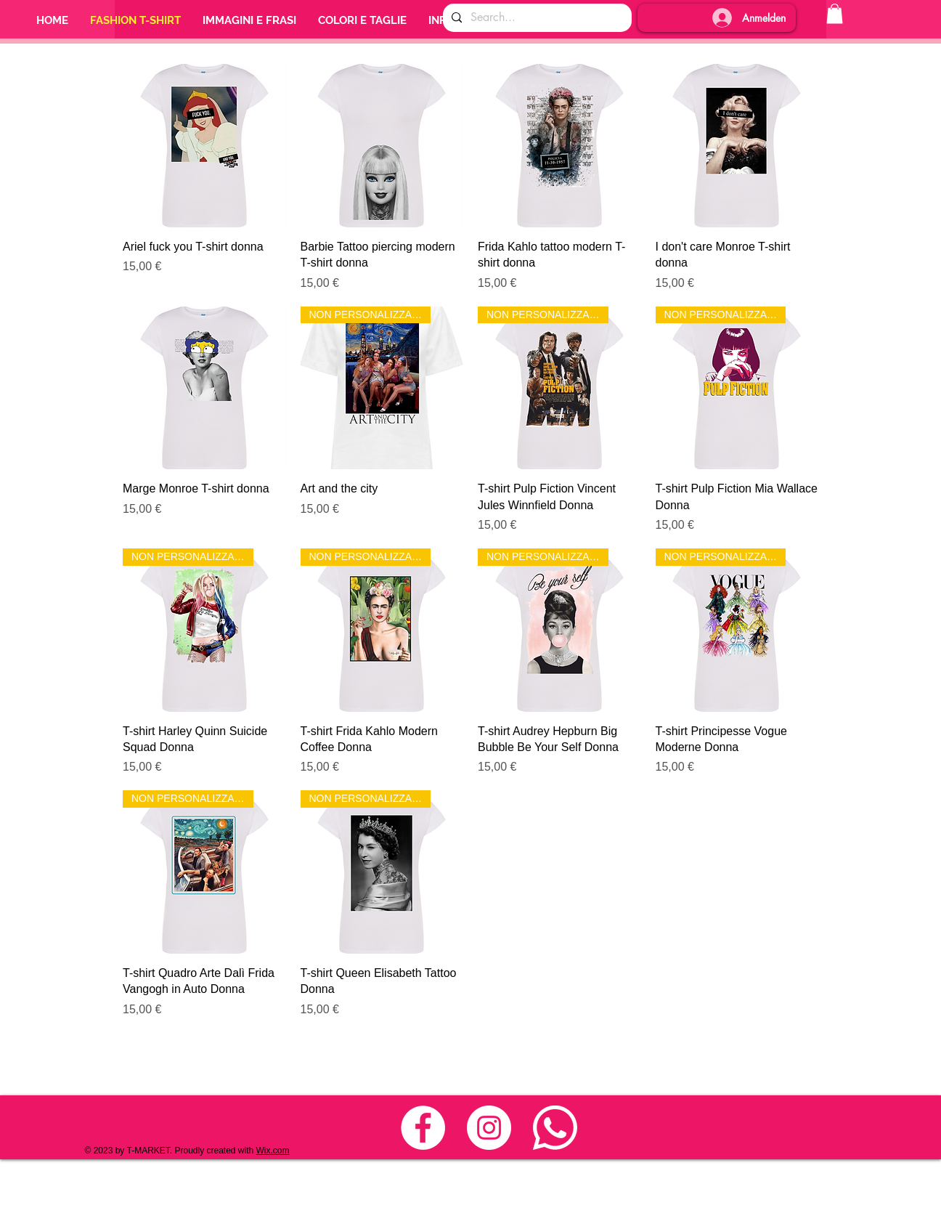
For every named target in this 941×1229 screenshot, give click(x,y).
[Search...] (535, 18)
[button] (834, 13)
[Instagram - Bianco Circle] (489, 1128)
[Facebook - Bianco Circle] (423, 1128)
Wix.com (273, 1150)
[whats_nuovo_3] (555, 1128)
